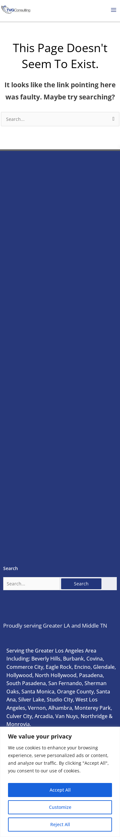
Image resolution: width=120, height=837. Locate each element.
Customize (60, 807)
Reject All (60, 824)
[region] (60, 782)
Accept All (60, 790)
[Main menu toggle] (113, 9)
